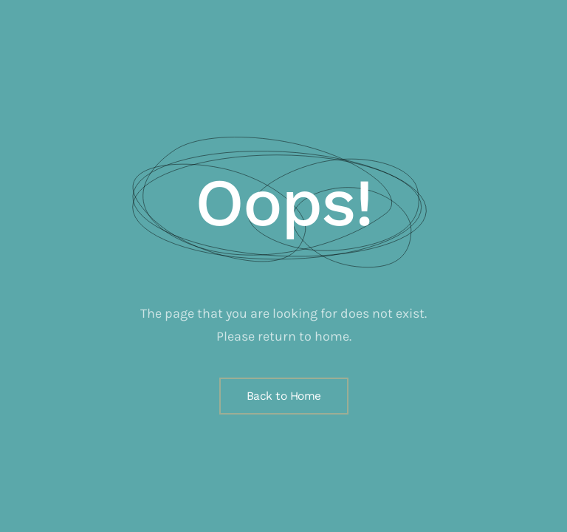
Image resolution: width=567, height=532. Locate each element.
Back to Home (284, 396)
